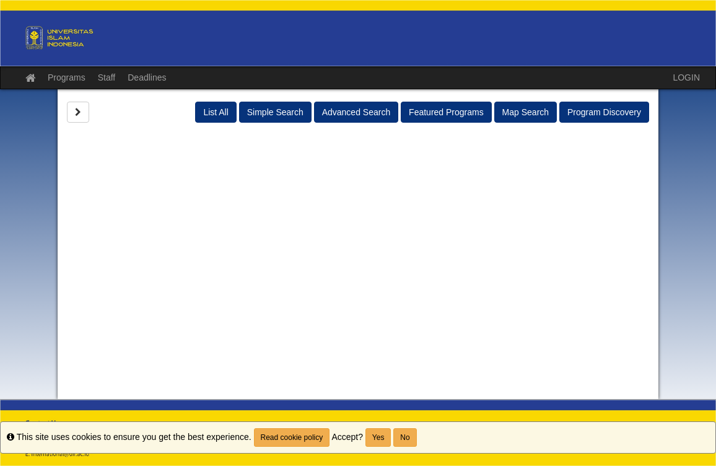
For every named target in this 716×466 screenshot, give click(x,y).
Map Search (525, 112)
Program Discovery (604, 112)
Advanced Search (356, 112)
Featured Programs (446, 112)
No (404, 437)
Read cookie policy (292, 437)
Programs (66, 77)
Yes (378, 437)
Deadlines (147, 77)
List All (215, 112)
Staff (107, 77)
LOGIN (686, 77)
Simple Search (275, 112)
